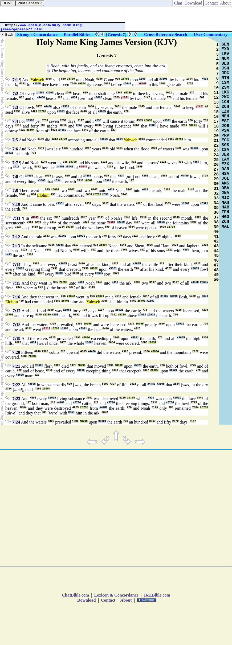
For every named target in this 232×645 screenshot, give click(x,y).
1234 (61, 226)
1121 (119, 148)
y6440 (142, 83)
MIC (225, 197)
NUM (225, 58)
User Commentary (210, 34)
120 (37, 374)
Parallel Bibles (77, 34)
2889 (68, 92)
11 (216, 93)
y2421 (199, 106)
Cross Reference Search (165, 34)
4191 (38, 388)
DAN (225, 169)
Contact (211, 3)
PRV (225, 135)
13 (216, 102)
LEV (225, 54)
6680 (171, 139)
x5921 (61, 111)
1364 (205, 337)
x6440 (127, 83)
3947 (119, 92)
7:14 (16, 264)
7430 (80, 180)
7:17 (16, 311)
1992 (36, 263)
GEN (225, 44)
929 (85, 92)
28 (216, 174)
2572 (175, 421)
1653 (46, 236)
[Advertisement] (62, 14)
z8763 (42, 111)
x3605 (163, 78)
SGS (225, 145)
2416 (143, 217)
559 (63, 78)
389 (171, 407)
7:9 (15, 190)
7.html (36, 29)
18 (216, 126)
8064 (91, 106)
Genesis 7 (116, 34)
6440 (83, 111)
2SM (225, 87)
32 (216, 193)
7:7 (15, 163)
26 (216, 164)
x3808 (98, 97)
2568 (45, 351)
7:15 (16, 283)
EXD (225, 49)
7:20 (16, 352)
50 (216, 279)
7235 (205, 310)
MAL (225, 226)
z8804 (82, 83)
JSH (225, 68)
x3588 (37, 83)
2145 (141, 106)
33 (216, 198)
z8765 (179, 139)
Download (193, 3)
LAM (225, 159)
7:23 (16, 398)
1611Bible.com (157, 595)
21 (216, 140)
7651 (168, 92)
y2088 (111, 222)
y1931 (125, 97)
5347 (177, 106)
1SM (225, 82)
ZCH (225, 221)
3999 (154, 148)
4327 (115, 263)
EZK (225, 164)
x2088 (60, 245)
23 (216, 150)
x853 (79, 125)
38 (216, 222)
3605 (98, 125)
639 (69, 384)
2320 (198, 217)
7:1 (15, 79)
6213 (184, 125)
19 (216, 131)
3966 (161, 323)
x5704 (77, 402)
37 (216, 217)
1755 (190, 83)
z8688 (148, 120)
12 (216, 97)
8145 (176, 217)
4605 (83, 351)
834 (33, 194)
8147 (147, 97)
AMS (225, 183)
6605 (163, 226)
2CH (225, 106)
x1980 (64, 328)
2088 (162, 83)
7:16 (16, 297)
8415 (34, 226)
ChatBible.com (75, 595)
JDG (225, 73)
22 (216, 145)
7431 (54, 268)
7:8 (15, 176)
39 (216, 227)
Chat (178, 3)
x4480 (40, 92)
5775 (39, 106)
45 (216, 255)
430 (53, 194)
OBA (225, 188)
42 (216, 241)
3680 (144, 342)
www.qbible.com (35, 25)
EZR (225, 111)
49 (216, 275)
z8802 (88, 180)
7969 (124, 249)
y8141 (35, 217)
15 (216, 112)
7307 (72, 287)
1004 (189, 78)
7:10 (16, 204)
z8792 (152, 342)
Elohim (43, 195)
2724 (8, 388)
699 (107, 226)
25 (216, 160)
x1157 (150, 300)
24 (216, 155)
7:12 (16, 237)
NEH (225, 116)
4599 (193, 222)
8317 (146, 370)
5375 (38, 314)
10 (216, 88)
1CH (225, 102)
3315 (205, 245)
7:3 (15, 107)
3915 (63, 125)
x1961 (194, 148)
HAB (225, 207)
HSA (225, 173)
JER (225, 154)
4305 (139, 120)
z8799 (71, 78)
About (225, 3)
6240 (38, 222)
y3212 (46, 328)
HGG (225, 217)
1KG (225, 92)
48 (216, 270)
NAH (225, 202)
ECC (225, 140)
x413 (205, 78)
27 (216, 169)
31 (216, 188)
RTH (225, 78)
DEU (225, 63)
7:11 (16, 218)
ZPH (225, 212)
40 (216, 231)
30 (216, 184)
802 (21, 97)
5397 (105, 384)
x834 (74, 97)
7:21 (16, 366)
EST (225, 121)
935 (117, 78)
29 (216, 179)
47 (216, 265)
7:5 (15, 140)
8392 (22, 83)
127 (113, 130)
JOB (225, 126)
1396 (79, 323)
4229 (22, 130)
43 (216, 246)
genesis (20, 29)
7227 (18, 226)
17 (48, 71)
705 (205, 120)
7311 (113, 314)
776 (126, 111)
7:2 (15, 93)
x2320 (121, 222)
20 (216, 136)
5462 (133, 300)
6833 (75, 273)
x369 (145, 175)
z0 (206, 106)
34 (216, 203)
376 (191, 92)
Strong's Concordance (37, 34)
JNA (225, 193)
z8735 (131, 397)
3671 (116, 273)
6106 (51, 245)
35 (216, 208)
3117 (81, 120)
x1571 (65, 106)
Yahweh (37, 79)
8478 (63, 342)
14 (216, 107)
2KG (225, 97)
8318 (115, 370)
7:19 (16, 338)
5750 (45, 120)
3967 (87, 148)
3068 (48, 78)
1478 (73, 365)
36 (216, 212)
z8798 (125, 78)
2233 (17, 111)
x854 (196, 162)
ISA (225, 149)
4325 (178, 148)
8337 (65, 148)
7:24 (16, 422)
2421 (34, 111)
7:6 (15, 149)
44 (216, 251)
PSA (225, 130)
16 (216, 116)
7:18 (16, 324)
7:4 (15, 121)
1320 (19, 287)
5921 (54, 130)
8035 (149, 245)
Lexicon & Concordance (116, 595)
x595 (98, 120)
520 (62, 351)
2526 (175, 245)
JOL (225, 178)
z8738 (70, 226)
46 (216, 260)
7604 (195, 407)
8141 (105, 148)
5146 (99, 78)
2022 (18, 342)
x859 (142, 78)
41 (216, 236)
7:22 (16, 385)
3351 (136, 125)
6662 (107, 83)
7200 (73, 83)
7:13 (16, 246)
